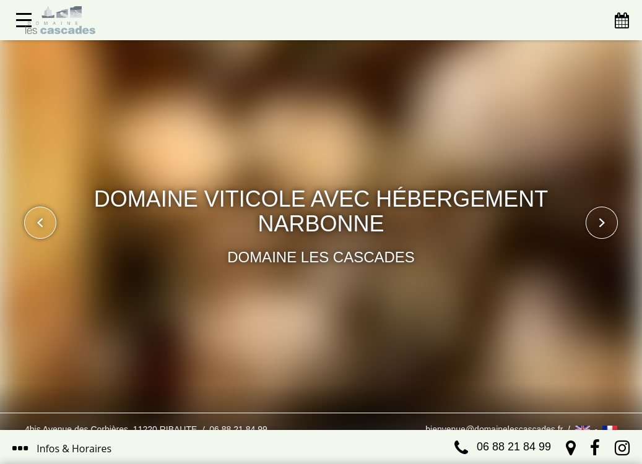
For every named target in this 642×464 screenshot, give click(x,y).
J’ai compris (292, 400)
